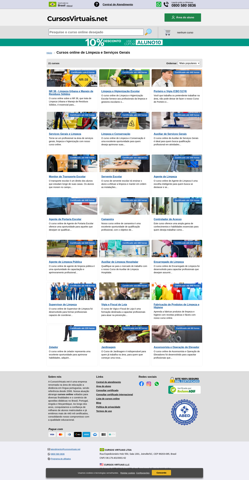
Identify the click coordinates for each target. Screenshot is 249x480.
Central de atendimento (108, 382)
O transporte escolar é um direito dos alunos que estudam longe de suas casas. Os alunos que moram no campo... (71, 184)
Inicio (49, 52)
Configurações (143, 473)
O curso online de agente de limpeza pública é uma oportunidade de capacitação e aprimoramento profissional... (72, 269)
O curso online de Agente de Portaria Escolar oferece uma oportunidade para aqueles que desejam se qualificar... (71, 226)
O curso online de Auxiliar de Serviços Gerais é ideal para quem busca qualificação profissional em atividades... (176, 141)
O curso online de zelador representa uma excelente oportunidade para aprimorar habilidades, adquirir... (69, 354)
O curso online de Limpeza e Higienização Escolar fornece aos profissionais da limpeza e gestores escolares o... (124, 98)
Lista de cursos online (108, 398)
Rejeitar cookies (127, 473)
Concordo (161, 473)
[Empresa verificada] (184, 393)
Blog (98, 403)
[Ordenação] (189, 63)
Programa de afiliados (61, 459)
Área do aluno (103, 386)
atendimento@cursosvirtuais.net (65, 449)
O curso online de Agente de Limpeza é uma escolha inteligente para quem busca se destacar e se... (176, 184)
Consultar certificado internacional (114, 394)
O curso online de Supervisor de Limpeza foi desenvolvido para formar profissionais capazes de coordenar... (71, 311)
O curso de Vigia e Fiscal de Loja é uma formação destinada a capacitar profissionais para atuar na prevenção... (123, 311)
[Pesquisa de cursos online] (96, 32)
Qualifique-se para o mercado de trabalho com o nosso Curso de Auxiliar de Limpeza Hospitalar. (124, 269)
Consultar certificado (107, 390)
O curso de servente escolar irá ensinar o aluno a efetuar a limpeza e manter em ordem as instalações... (123, 184)
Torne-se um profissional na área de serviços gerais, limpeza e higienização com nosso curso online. (71, 141)
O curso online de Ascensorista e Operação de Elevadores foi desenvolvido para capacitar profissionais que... (177, 354)
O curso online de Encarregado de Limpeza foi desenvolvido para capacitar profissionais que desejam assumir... (177, 269)
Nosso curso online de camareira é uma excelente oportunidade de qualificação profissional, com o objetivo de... (121, 226)
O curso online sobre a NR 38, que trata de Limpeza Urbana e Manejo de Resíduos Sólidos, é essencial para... (70, 101)
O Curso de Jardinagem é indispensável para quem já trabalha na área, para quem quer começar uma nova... (123, 354)
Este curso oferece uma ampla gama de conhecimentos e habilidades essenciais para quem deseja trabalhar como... (176, 226)
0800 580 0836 (184, 5)
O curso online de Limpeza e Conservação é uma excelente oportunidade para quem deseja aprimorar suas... (123, 141)
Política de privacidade (108, 407)
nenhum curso (185, 32)
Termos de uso (104, 411)
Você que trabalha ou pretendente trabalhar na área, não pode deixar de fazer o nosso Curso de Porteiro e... (177, 98)
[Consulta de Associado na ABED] (184, 427)
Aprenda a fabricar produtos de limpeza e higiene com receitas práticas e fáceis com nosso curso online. (175, 314)
